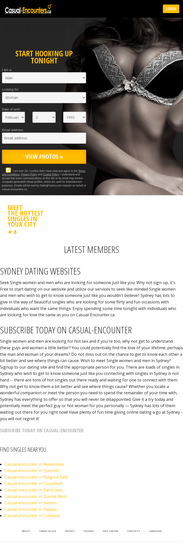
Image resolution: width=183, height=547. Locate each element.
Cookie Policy (51, 174)
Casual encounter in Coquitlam (33, 483)
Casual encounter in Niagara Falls (36, 477)
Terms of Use (47, 531)
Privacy (70, 531)
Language (155, 531)
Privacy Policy (29, 174)
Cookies (88, 531)
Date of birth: (11, 109)
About (26, 531)
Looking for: (10, 89)
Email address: (13, 130)
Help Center (110, 531)
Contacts (133, 531)
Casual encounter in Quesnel (32, 470)
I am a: (7, 70)
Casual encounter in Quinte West (36, 496)
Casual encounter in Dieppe (31, 509)
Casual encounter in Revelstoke (34, 464)
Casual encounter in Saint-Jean (34, 490)
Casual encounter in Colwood (32, 515)
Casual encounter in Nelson (31, 502)
